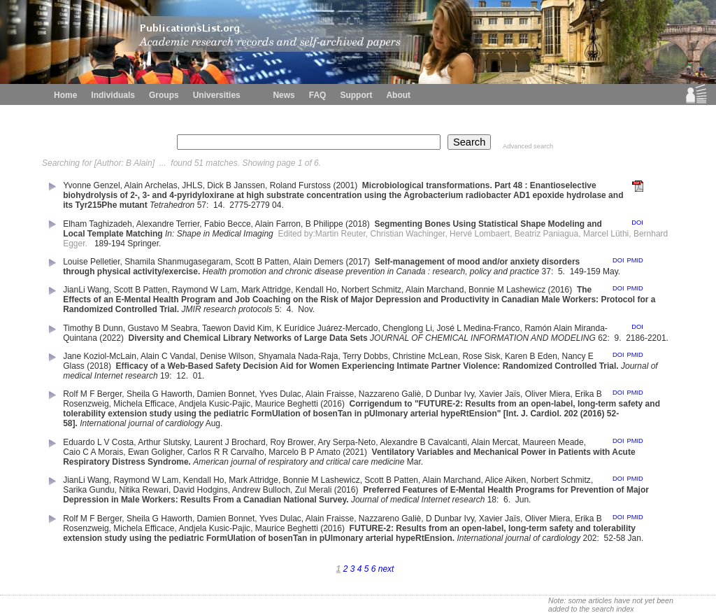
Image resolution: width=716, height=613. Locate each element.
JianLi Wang (86, 290)
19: (167, 376)
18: (494, 500)
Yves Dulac (280, 394)
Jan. (637, 538)
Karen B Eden (531, 356)
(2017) (358, 262)
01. (200, 376)
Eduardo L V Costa (98, 442)
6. (508, 500)
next (386, 569)
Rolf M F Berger (92, 394)
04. (279, 205)
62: (605, 338)
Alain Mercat (494, 442)
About (398, 95)
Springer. (145, 243)
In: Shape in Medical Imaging (219, 234)
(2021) (356, 452)
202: (592, 538)
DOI (637, 222)
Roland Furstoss (300, 185)
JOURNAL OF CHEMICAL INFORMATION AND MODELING (483, 338)
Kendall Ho (316, 290)
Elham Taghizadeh (97, 224)
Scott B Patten (262, 262)
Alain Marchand (435, 290)
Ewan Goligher (155, 452)
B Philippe (324, 224)
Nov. (307, 309)
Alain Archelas (151, 185)
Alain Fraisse (330, 394)
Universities (217, 95)
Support (356, 95)
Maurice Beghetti (286, 404)
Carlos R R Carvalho (225, 452)
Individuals (113, 95)
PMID (634, 260)
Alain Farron (278, 224)
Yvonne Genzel (91, 185)
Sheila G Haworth (159, 394)
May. (612, 271)
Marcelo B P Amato (304, 452)
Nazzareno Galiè (390, 394)
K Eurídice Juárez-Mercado (327, 328)
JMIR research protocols (227, 309)
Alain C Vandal (168, 356)
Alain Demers (318, 262)
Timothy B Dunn (93, 328)
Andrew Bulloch (261, 490)
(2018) (358, 224)
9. (619, 338)
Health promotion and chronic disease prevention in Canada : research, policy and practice (371, 271)
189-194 (109, 243)
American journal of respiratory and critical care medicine (298, 462)
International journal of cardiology (141, 423)
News (283, 95)
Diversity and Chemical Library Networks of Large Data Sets (248, 338)
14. (220, 205)
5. (562, 271)
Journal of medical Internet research (418, 500)
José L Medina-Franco (478, 328)
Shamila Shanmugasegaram (177, 262)
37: (549, 271)
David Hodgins (200, 490)
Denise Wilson (227, 356)
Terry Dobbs (365, 356)
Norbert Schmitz (371, 290)
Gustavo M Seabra (162, 328)
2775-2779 (249, 205)
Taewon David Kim (236, 328)
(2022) (112, 338)
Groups (164, 95)
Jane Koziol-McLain (99, 356)
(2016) (561, 290)
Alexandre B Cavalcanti (423, 442)
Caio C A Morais (93, 452)
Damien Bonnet (226, 394)
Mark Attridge (266, 290)
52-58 (615, 538)
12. (183, 376)
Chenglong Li (407, 328)
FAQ (318, 95)
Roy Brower (291, 442)
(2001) (346, 185)
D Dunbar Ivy (450, 394)
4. (291, 309)
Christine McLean (424, 356)
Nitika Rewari (144, 490)
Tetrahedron (172, 205)
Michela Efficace (143, 404)
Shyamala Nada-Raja (298, 356)
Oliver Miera (548, 394)
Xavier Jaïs (499, 394)
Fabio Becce (227, 224)
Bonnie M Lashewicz (506, 290)
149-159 (585, 271)
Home (65, 95)
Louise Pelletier (91, 262)
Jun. (524, 500)
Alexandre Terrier (168, 224)
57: (204, 205)
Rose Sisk (481, 356)
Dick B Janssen (236, 185)
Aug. (215, 423)
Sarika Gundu (88, 490)
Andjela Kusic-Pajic (214, 404)
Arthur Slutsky (163, 442)
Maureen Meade (552, 442)
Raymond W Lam (204, 290)
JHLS (192, 185)
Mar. (416, 462)
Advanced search (528, 146)
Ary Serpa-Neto (346, 442)
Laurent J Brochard (230, 442)
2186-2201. (648, 338)
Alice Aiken (505, 480)
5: (279, 309)
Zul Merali (313, 490)
